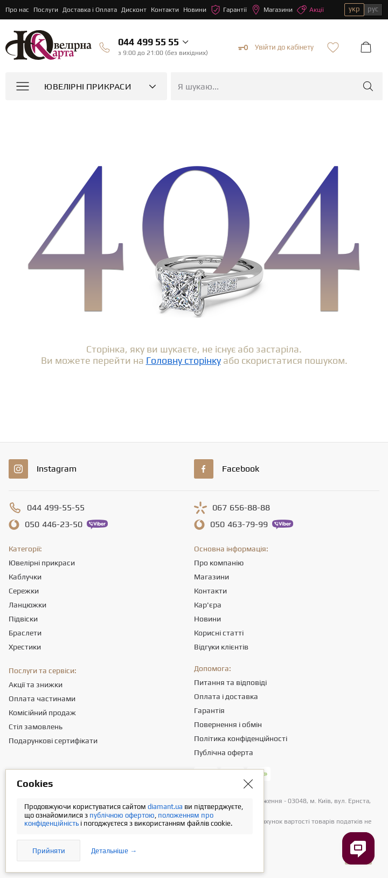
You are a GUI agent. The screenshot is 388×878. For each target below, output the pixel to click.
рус (373, 9)
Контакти (165, 9)
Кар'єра (207, 605)
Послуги (45, 9)
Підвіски (23, 619)
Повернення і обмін (228, 724)
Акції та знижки (36, 684)
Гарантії (229, 10)
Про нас (17, 9)
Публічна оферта (223, 752)
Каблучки (25, 576)
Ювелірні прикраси (42, 562)
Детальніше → (114, 850)
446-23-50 (53, 524)
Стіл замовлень (36, 726)
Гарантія (209, 710)
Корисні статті (219, 633)
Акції (310, 10)
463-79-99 (239, 524)
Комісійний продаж (42, 712)
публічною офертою (122, 815)
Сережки (24, 590)
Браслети (25, 633)
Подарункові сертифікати (53, 740)
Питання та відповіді (230, 682)
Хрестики (25, 647)
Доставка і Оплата (90, 9)
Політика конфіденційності (240, 738)
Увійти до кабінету (276, 47)
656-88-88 (241, 507)
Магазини (272, 10)
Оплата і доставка (226, 696)
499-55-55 (56, 507)
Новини (194, 9)
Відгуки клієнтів (221, 647)
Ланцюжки (27, 605)
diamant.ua (166, 807)
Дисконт (134, 9)
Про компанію (219, 562)
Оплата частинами (42, 698)
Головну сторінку (183, 360)
